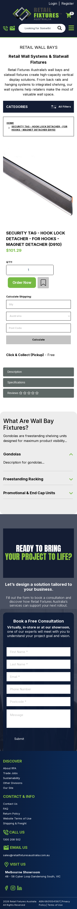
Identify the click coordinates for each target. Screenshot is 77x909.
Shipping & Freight (14, 823)
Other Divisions (12, 783)
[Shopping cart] (68, 15)
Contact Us (10, 803)
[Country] (38, 316)
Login (53, 3)
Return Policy (11, 813)
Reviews (23, 393)
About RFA (9, 768)
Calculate (38, 339)
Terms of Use (55, 904)
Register (67, 3)
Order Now (22, 283)
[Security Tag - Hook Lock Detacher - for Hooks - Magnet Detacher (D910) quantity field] (30, 270)
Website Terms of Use (17, 818)
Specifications (16, 382)
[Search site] (60, 28)
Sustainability (11, 778)
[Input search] (37, 28)
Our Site (8, 787)
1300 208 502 (5, 28)
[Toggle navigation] (71, 28)
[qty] (38, 304)
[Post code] (38, 328)
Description (14, 371)
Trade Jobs (10, 773)
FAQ (5, 808)
